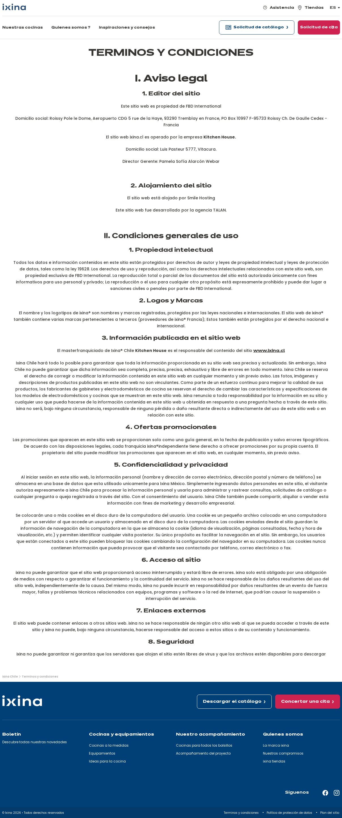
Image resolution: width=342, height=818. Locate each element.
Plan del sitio (330, 813)
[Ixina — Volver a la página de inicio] (14, 7)
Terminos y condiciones (242, 813)
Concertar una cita (305, 702)
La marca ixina (276, 745)
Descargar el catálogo (232, 702)
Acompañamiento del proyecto (203, 753)
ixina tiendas (274, 761)
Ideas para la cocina (107, 761)
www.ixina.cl (269, 351)
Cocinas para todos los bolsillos (204, 745)
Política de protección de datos (290, 813)
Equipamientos (102, 753)
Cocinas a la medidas (109, 745)
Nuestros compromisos (283, 753)
